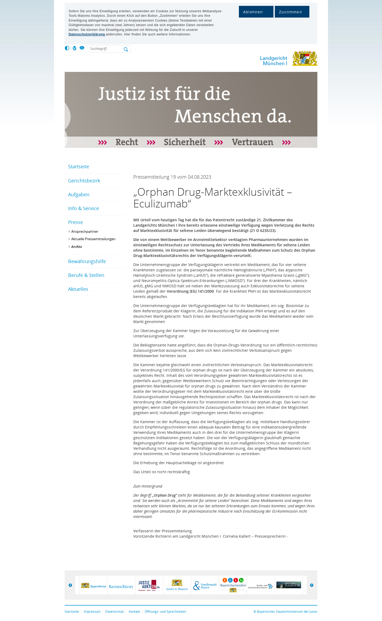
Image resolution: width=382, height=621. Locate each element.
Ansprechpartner (84, 231)
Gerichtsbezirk (84, 180)
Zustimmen (290, 11)
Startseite (78, 166)
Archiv (76, 246)
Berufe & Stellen (86, 275)
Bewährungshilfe (87, 261)
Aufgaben (78, 194)
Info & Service (83, 208)
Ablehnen (253, 11)
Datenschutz (114, 611)
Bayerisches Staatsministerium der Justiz (287, 611)
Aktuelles (78, 289)
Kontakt (134, 611)
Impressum (92, 611)
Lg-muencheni (270, 59)
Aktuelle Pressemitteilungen (93, 238)
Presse (75, 222)
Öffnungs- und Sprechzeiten (165, 611)
